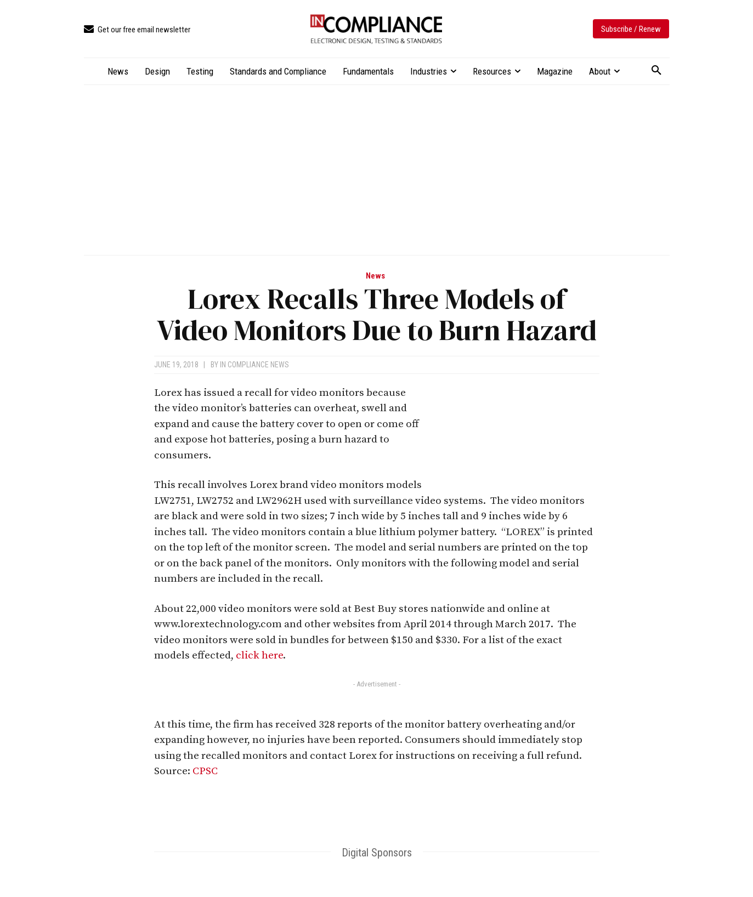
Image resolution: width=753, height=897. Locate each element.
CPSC (205, 771)
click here (259, 655)
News (375, 276)
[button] (656, 71)
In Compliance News (254, 364)
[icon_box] (137, 30)
